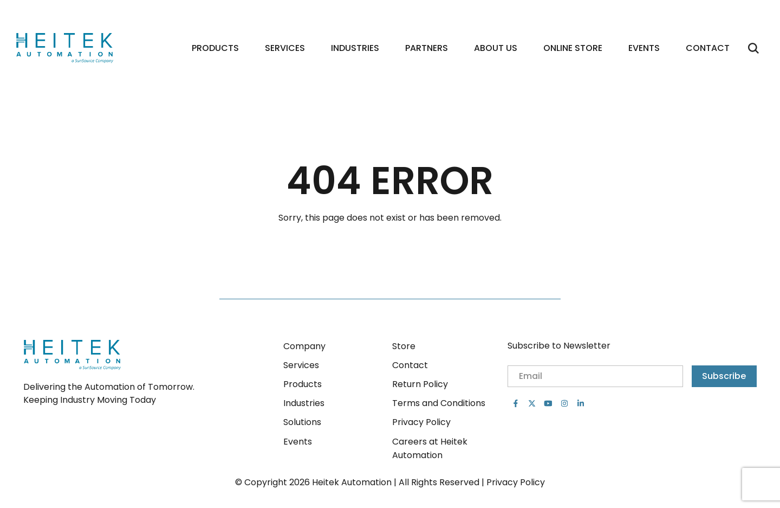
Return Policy (420, 384)
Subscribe (724, 376)
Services (285, 48)
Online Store (572, 48)
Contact (708, 48)
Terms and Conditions (438, 403)
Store (403, 346)
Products (215, 48)
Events (644, 48)
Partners (426, 48)
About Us (495, 48)
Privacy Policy (421, 422)
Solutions (302, 422)
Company (304, 346)
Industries (355, 48)
